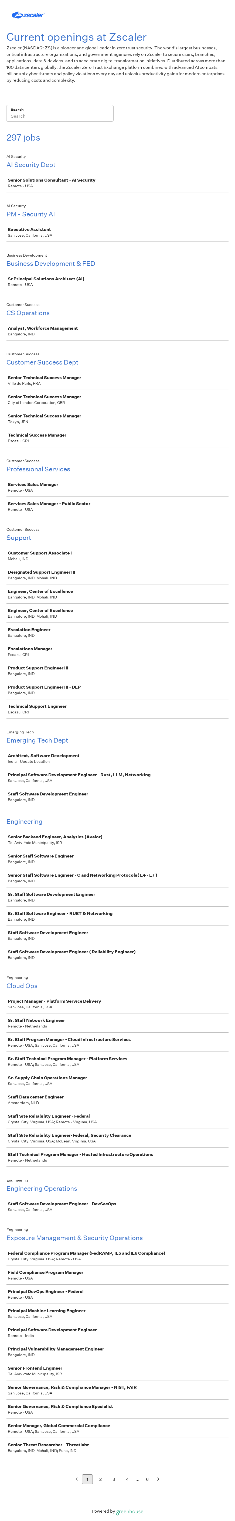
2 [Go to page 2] (100, 1479)
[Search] (59, 116)
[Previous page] (77, 1479)
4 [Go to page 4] (127, 1479)
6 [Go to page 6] (147, 1479)
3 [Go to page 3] (114, 1479)
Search (17, 109)
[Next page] (158, 1479)
